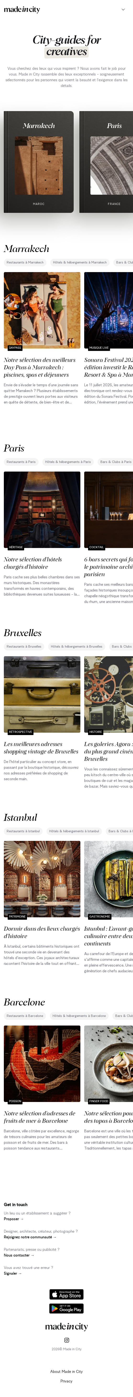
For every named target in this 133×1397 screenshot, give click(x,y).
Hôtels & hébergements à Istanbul (74, 831)
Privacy (66, 1381)
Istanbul (20, 817)
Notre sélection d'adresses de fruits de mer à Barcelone (39, 1116)
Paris (114, 125)
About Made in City (66, 1372)
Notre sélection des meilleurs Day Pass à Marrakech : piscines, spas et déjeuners (39, 367)
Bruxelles (22, 632)
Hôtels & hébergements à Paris (68, 462)
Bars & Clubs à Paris (116, 462)
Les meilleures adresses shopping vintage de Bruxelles (41, 747)
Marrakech (39, 125)
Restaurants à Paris (21, 462)
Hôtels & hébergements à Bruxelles (76, 646)
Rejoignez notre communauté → (30, 1237)
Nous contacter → (19, 1255)
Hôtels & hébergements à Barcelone (79, 1016)
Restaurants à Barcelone (25, 1016)
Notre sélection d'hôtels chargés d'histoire (33, 562)
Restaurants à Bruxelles (24, 646)
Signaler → (13, 1273)
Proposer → (14, 1219)
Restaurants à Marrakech (25, 262)
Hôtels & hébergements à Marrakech (80, 262)
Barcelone (24, 1001)
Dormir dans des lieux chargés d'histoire (42, 932)
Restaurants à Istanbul (23, 831)
